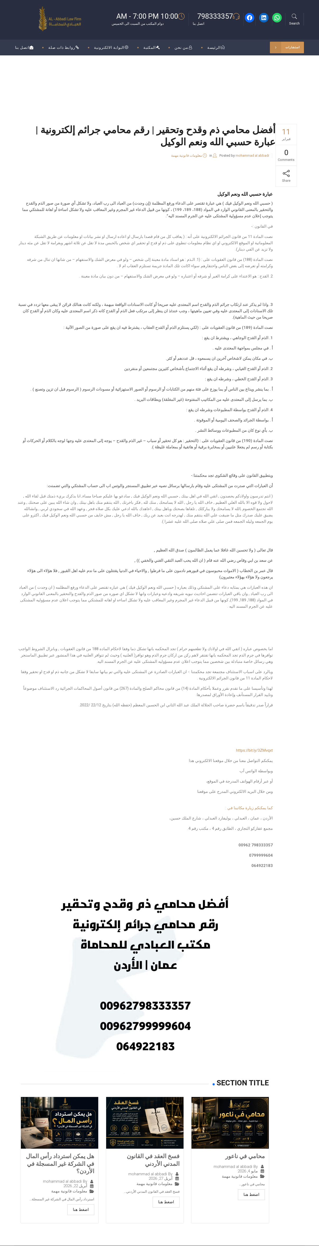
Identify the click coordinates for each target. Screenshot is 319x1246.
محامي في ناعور (245, 1156)
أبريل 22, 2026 (75, 1186)
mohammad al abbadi (252, 155)
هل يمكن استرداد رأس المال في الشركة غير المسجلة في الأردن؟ (60, 1164)
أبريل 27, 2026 (160, 1179)
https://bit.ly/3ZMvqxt (254, 750)
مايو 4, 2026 (248, 1171)
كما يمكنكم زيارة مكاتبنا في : (249, 808)
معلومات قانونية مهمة (186, 155)
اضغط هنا (251, 1194)
